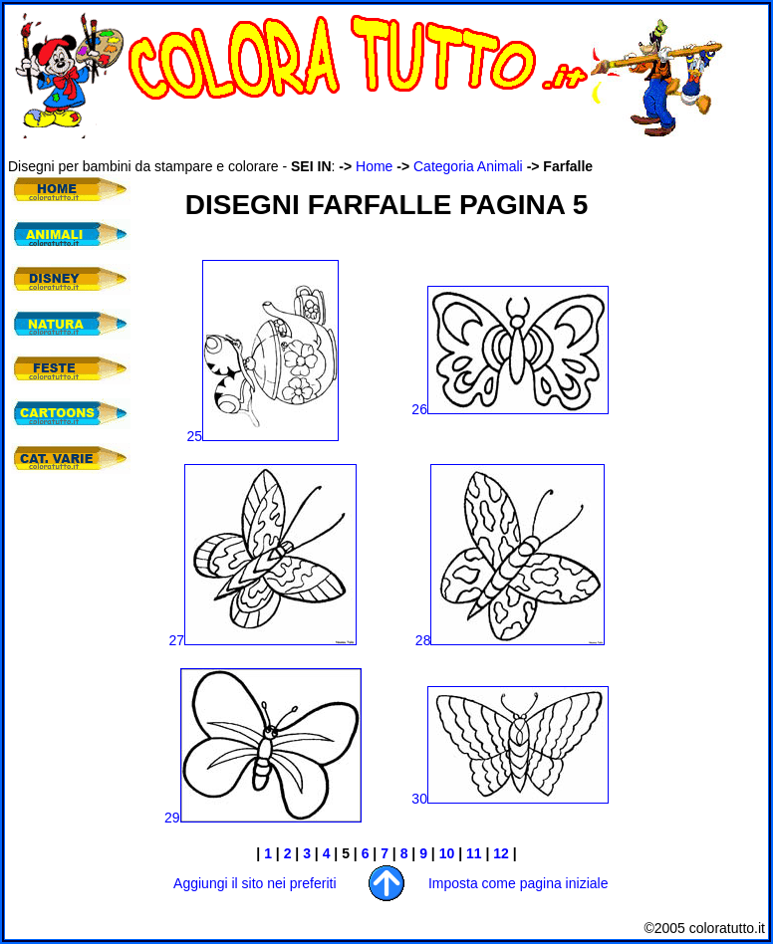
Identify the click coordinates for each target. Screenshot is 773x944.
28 (510, 640)
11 (474, 853)
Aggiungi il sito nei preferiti (254, 883)
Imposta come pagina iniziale (518, 883)
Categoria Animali (468, 166)
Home (374, 166)
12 (501, 853)
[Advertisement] (68, 607)
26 (510, 409)
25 (263, 436)
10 (447, 853)
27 (177, 640)
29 (172, 818)
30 (510, 799)
